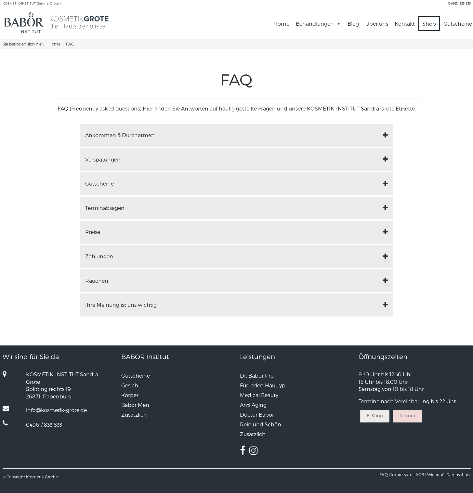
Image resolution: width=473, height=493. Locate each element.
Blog (353, 23)
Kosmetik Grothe (42, 476)
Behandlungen (315, 23)
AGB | (420, 474)
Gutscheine (135, 375)
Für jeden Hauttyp (262, 385)
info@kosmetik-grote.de (56, 410)
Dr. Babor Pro (257, 375)
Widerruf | (436, 474)
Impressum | (402, 474)
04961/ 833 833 (459, 3)
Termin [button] (407, 415)
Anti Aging (253, 405)
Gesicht (130, 385)
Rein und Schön (260, 424)
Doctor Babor (257, 414)
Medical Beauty (259, 395)
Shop (429, 23)
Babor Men (135, 405)
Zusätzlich (134, 414)
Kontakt (405, 23)
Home (281, 23)
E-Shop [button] (375, 415)
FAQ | (384, 474)
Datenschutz (458, 474)
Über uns (376, 23)
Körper (129, 395)
